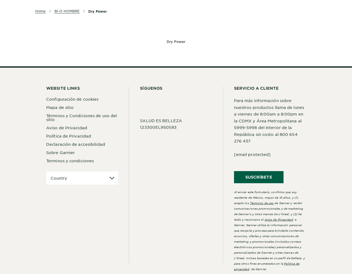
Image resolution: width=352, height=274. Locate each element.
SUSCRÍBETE (258, 177)
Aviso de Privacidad (66, 127)
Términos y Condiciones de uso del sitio (81, 117)
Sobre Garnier (60, 152)
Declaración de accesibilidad (75, 144)
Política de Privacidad (68, 135)
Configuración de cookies (72, 99)
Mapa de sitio (60, 107)
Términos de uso (262, 203)
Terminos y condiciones (70, 160)
